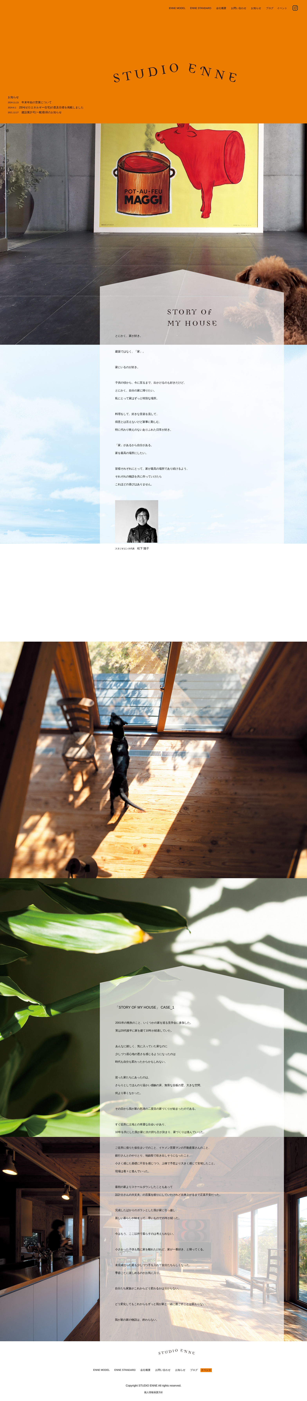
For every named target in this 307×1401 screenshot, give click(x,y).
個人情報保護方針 (153, 1392)
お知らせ (256, 8)
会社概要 (221, 8)
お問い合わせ (238, 8)
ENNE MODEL (177, 8)
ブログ (270, 8)
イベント (282, 8)
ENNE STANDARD (200, 8)
